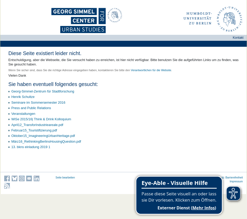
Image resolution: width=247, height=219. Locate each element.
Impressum (236, 181)
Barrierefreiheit (234, 177)
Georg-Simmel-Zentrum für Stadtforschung (42, 91)
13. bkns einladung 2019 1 (30, 147)
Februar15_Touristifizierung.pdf (34, 130)
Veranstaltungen (23, 114)
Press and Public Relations (31, 108)
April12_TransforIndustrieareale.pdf (37, 125)
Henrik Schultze (23, 97)
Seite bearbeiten (65, 177)
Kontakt (238, 37)
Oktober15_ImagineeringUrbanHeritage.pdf (43, 136)
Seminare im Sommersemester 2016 (38, 102)
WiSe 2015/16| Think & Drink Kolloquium (41, 119)
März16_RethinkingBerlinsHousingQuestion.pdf (46, 141)
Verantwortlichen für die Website (151, 70)
